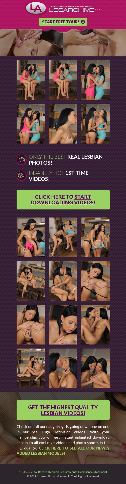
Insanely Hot (59, 176)
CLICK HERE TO (63, 200)
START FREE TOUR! (60, 21)
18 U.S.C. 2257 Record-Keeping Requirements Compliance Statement (63, 472)
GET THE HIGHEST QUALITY (63, 410)
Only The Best (66, 159)
